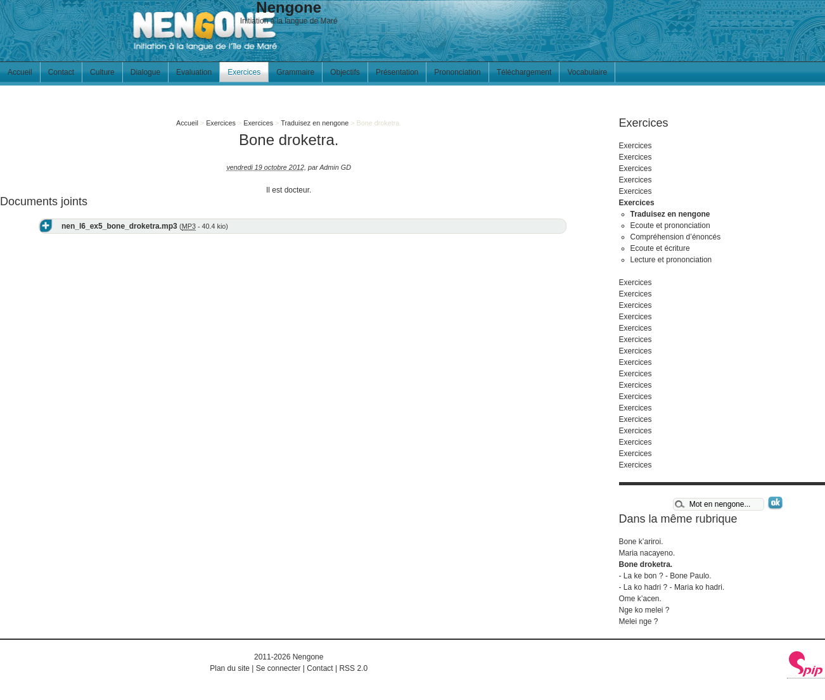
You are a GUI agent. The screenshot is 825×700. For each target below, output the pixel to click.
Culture (102, 72)
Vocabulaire (587, 72)
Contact (61, 72)
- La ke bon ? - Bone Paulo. (665, 575)
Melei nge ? (638, 621)
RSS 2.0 (353, 668)
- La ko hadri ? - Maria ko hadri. (672, 587)
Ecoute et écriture (660, 248)
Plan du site (230, 668)
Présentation (397, 72)
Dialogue (145, 72)
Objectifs (345, 72)
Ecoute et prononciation (670, 225)
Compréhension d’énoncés (675, 236)
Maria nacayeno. (647, 553)
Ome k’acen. (640, 598)
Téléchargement (524, 72)
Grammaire (295, 72)
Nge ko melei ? (644, 610)
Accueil (20, 72)
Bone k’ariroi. (641, 541)
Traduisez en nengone (315, 123)
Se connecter (278, 668)
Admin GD (335, 167)
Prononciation (457, 72)
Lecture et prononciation (671, 259)
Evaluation (194, 72)
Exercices (243, 72)
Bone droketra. (646, 564)
